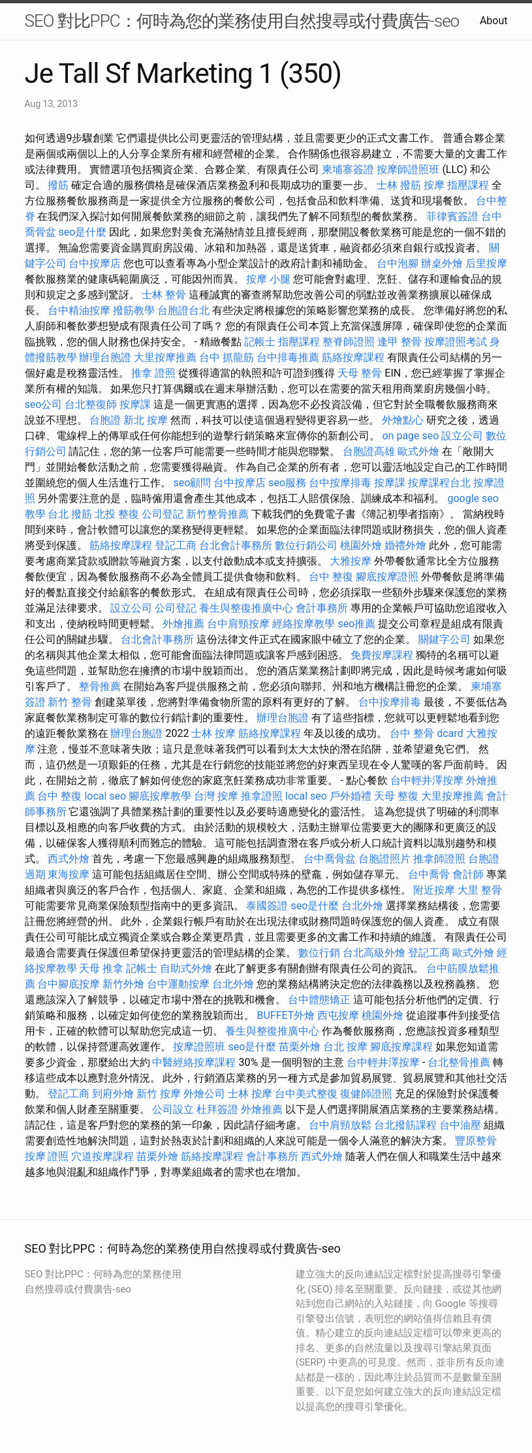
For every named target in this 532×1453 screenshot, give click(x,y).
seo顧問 (192, 483)
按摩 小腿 (268, 279)
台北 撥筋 (70, 514)
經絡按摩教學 (303, 623)
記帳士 (259, 342)
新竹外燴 (123, 984)
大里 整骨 (480, 890)
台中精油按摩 (79, 310)
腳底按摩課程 (401, 1046)
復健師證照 (366, 1093)
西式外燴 (68, 858)
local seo (105, 796)
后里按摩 (486, 263)
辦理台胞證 (105, 357)
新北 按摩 (145, 420)
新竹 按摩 (158, 1093)
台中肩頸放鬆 (340, 1125)
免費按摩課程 (382, 655)
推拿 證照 (153, 373)
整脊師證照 (348, 342)
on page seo (410, 436)
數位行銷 (319, 952)
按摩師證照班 (408, 169)
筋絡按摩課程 (353, 357)
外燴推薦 (183, 623)
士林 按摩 (213, 733)
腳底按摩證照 (387, 576)
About (494, 20)
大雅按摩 (350, 561)
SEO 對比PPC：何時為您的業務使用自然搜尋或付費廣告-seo (242, 21)
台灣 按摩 (216, 796)
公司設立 (173, 1109)
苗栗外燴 (300, 1046)
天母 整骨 (359, 373)
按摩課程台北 (439, 483)
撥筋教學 (134, 310)
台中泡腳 (397, 263)
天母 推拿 (101, 968)
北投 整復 (117, 514)
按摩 (434, 185)
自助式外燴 (186, 968)
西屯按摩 (338, 1015)
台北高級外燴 (374, 952)
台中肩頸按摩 (238, 623)
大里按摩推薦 (165, 357)
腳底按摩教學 (160, 796)
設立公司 (462, 436)
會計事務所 (322, 608)
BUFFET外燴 (286, 1015)
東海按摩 (68, 874)
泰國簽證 (267, 905)
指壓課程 (468, 185)
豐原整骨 (476, 1140)
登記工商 (175, 545)
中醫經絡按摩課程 (194, 1062)
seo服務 (287, 483)
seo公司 (44, 404)
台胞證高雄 (369, 451)
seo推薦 (356, 623)
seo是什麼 (82, 232)
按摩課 (135, 404)
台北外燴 (362, 905)
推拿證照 (262, 796)
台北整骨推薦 (459, 1062)
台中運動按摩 (178, 984)
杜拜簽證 (217, 1109)
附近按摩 (434, 890)
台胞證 (105, 420)
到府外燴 (113, 1093)
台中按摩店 (95, 263)
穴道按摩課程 (102, 1156)
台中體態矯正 (319, 999)
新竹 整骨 (70, 702)
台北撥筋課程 (405, 1125)
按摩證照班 (199, 1046)
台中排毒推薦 (288, 357)
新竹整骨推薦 (217, 514)
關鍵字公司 (444, 639)
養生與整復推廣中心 (246, 608)
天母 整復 (396, 796)
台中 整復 (331, 576)
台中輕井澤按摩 (426, 780)
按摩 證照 (47, 1156)
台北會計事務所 (235, 545)
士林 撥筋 (399, 185)
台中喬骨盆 (330, 858)
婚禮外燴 (405, 545)
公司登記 (162, 514)
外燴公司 (204, 1093)
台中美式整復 (306, 1093)
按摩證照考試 (455, 342)
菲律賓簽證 (452, 216)
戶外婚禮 (350, 796)
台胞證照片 (384, 858)
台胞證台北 (183, 310)
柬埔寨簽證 (348, 169)
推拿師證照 (439, 858)
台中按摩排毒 (340, 483)
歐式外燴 (418, 451)
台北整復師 (91, 404)
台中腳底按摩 (68, 984)
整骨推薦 (100, 686)
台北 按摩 (345, 1046)
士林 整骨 (164, 295)
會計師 (468, 874)
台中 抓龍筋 (226, 357)
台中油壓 (460, 1125)
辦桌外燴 (442, 263)
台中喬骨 (429, 874)
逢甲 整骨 (399, 342)
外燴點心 (403, 420)
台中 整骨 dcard (426, 733)
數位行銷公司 (306, 545)
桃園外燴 (361, 545)
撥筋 (58, 185)
